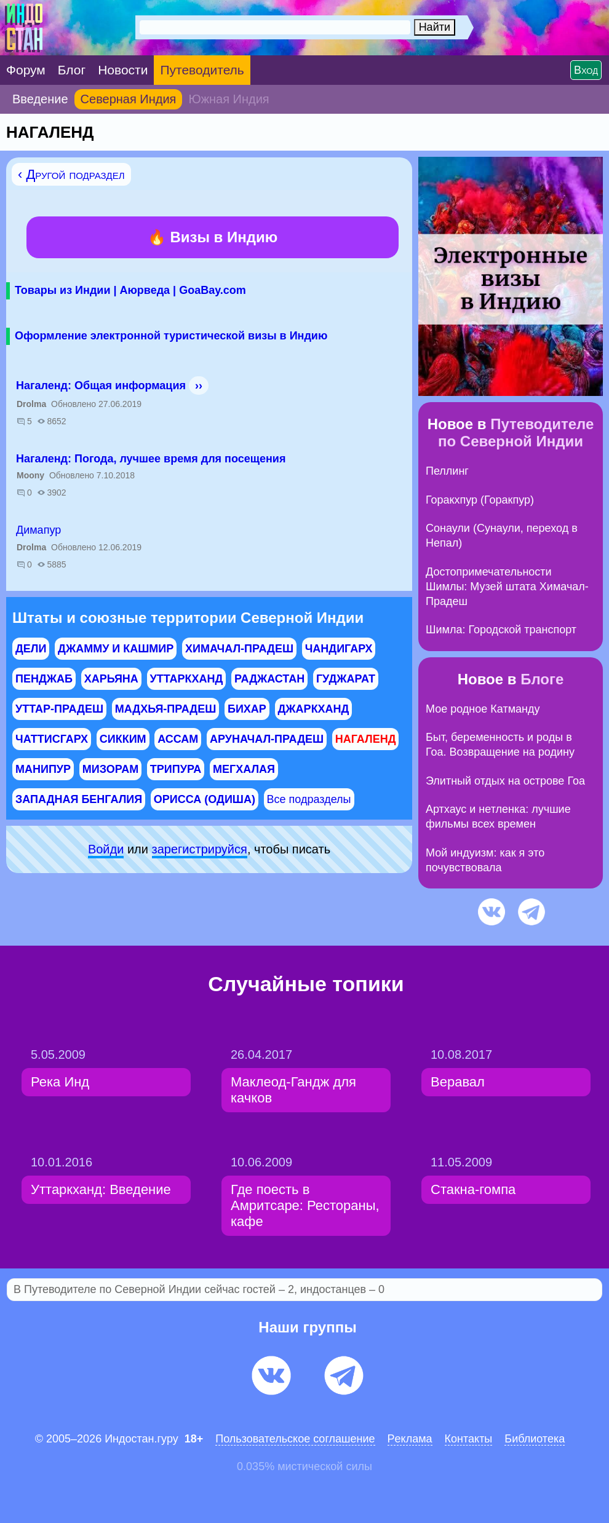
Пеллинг (447, 471)
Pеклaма (410, 1439)
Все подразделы (309, 799)
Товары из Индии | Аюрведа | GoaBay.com (130, 290)
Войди (106, 849)
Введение (40, 99)
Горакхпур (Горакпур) (480, 500)
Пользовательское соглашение (295, 1439)
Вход (586, 70)
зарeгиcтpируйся (199, 849)
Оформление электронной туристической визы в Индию (171, 336)
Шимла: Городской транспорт (501, 629)
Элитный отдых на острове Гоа (505, 781)
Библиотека (534, 1439)
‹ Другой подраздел (71, 174)
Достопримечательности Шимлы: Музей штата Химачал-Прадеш (507, 587)
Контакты (469, 1439)
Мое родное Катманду (482, 709)
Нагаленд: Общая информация (101, 385)
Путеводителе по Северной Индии (516, 432)
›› (198, 385)
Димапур (38, 530)
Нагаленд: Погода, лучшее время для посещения (150, 459)
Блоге (541, 679)
